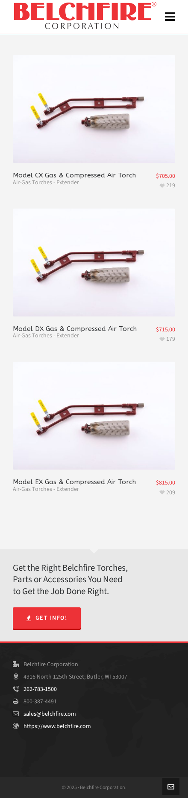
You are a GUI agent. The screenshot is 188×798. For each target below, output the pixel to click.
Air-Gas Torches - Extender (46, 182)
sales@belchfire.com (50, 714)
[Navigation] (170, 17)
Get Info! (46, 618)
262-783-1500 (40, 689)
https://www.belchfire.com (57, 726)
